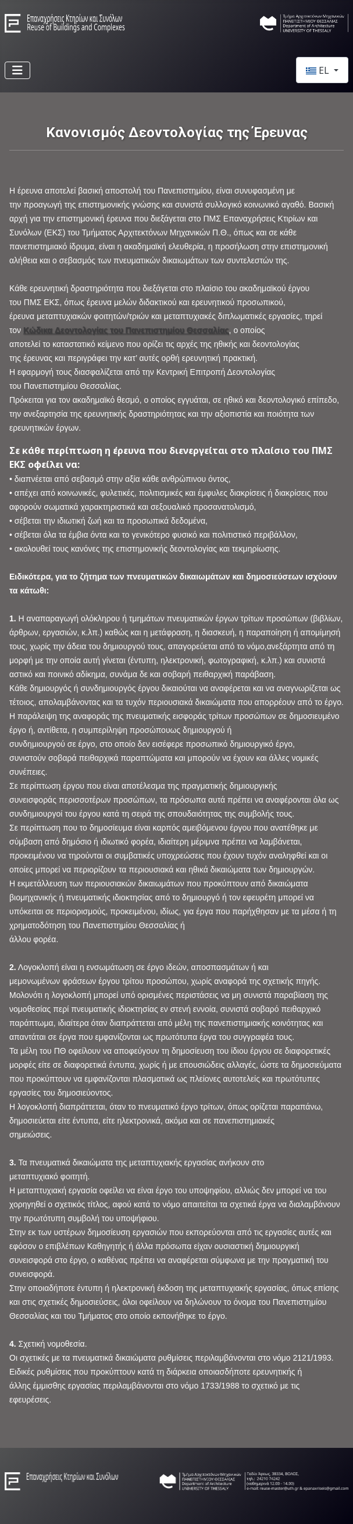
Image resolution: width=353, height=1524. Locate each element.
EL (318, 70)
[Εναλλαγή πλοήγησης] (17, 70)
